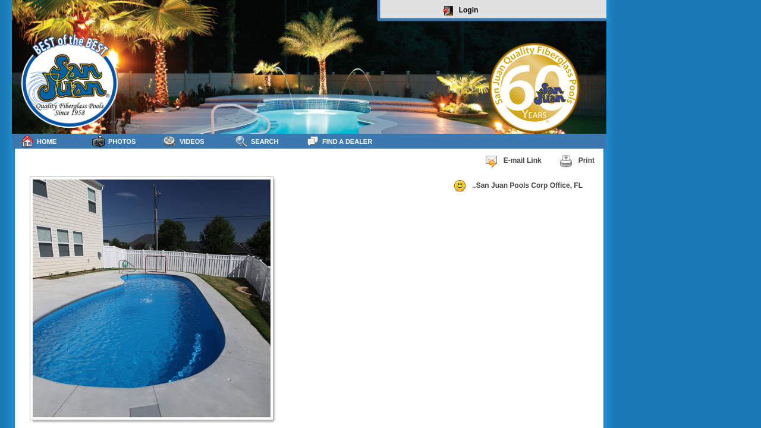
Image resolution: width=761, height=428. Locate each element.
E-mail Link (513, 161)
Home (38, 141)
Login (461, 10)
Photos (114, 141)
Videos (184, 141)
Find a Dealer (339, 141)
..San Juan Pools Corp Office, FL (518, 186)
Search (256, 141)
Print (577, 161)
